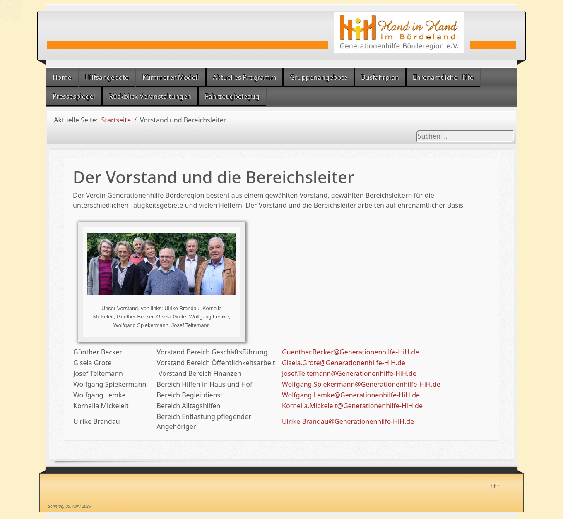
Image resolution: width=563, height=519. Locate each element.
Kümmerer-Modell (170, 77)
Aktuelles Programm (244, 77)
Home (62, 77)
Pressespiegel (74, 96)
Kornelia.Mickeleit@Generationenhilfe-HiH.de (352, 405)
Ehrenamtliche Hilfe (443, 77)
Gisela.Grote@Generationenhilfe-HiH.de (343, 362)
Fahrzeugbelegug (232, 96)
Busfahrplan (380, 77)
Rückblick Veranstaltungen (150, 96)
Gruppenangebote (318, 77)
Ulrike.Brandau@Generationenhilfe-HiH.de (348, 421)
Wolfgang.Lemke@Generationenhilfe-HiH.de (351, 394)
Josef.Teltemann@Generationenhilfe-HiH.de (349, 373)
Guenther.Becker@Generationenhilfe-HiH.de (350, 351)
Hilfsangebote (107, 77)
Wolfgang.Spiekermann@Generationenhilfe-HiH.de (361, 384)
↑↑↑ (494, 484)
